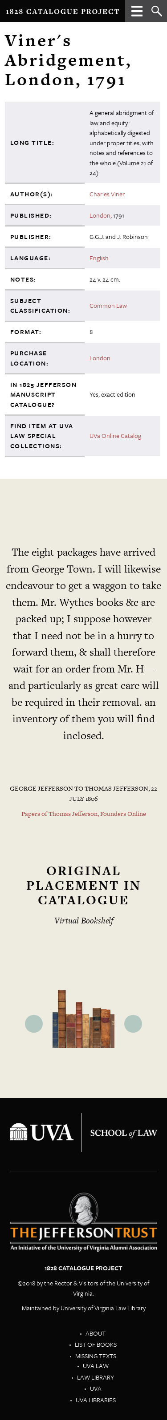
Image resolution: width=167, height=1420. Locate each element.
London (100, 215)
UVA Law (96, 1365)
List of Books (96, 1344)
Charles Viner (107, 194)
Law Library (95, 1377)
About (96, 1333)
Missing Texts (95, 1355)
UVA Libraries (96, 1399)
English (99, 258)
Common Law (108, 305)
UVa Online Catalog (115, 435)
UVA (96, 1388)
